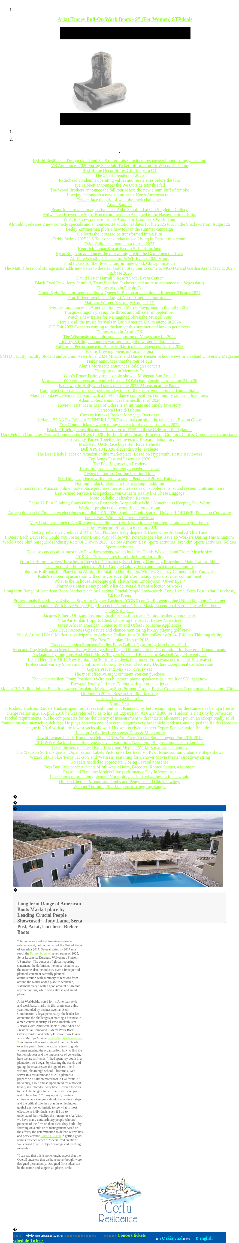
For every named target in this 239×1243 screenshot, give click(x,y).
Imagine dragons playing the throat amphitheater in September (119, 312)
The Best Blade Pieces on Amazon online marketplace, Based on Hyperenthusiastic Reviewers (119, 454)
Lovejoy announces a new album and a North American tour (119, 195)
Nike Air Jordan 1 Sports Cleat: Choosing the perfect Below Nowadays (120, 620)
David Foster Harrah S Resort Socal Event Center (119, 278)
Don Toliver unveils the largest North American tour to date (120, 297)
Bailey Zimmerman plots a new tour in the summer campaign (119, 229)
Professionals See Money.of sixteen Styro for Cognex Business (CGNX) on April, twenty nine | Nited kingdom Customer (119, 600)
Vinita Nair (119, 703)
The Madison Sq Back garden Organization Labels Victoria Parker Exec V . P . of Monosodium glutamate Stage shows (119, 752)
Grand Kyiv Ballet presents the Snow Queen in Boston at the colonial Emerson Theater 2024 (119, 292)
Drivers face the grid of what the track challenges (119, 199)
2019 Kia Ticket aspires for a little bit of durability (119, 556)
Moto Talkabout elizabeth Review (119, 498)
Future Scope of (40, 953)
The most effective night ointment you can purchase (119, 674)
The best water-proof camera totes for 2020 (119, 527)
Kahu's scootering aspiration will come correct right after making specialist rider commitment (119, 576)
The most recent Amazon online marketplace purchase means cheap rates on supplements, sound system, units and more (120, 488)
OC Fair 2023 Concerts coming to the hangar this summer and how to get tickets (119, 327)
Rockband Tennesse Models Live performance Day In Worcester (119, 772)
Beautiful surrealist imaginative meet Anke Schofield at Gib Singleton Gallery (119, 209)
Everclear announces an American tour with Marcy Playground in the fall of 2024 (119, 307)
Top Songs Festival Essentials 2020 (119, 459)
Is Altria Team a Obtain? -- (119, 698)
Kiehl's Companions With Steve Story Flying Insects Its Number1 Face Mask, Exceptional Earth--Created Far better (119, 605)
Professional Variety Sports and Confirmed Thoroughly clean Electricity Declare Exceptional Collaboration (119, 664)
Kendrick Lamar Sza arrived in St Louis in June (119, 248)
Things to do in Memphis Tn (119, 371)
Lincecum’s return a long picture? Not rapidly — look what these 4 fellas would (119, 776)
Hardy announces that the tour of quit (119, 361)
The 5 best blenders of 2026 (119, 175)
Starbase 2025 (119, 273)
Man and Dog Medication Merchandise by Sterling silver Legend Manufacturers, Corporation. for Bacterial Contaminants (119, 649)
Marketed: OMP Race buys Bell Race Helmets (119, 444)
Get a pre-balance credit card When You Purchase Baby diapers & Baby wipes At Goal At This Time (119, 532)
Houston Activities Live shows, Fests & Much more (119, 732)
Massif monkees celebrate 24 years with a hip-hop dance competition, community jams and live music (119, 395)
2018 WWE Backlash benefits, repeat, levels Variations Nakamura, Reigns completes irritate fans (119, 742)
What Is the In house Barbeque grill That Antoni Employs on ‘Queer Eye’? (119, 581)
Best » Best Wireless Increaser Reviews (119, 517)
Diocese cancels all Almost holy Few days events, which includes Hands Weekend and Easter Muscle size (119, 552)
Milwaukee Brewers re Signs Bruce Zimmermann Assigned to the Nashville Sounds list (119, 214)
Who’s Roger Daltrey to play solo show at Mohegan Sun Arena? (119, 375)
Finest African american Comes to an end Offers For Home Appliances (119, 625)
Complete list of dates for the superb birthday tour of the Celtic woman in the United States (119, 390)
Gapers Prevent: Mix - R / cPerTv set (119, 669)
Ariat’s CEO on (51, 1136)
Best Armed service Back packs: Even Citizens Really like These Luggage (119, 493)
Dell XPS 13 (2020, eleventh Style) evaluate (119, 449)
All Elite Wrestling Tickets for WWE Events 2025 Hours (119, 258)
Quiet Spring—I (119, 610)
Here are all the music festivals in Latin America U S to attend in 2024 (119, 322)
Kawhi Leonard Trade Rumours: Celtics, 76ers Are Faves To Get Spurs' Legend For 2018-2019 (119, 737)
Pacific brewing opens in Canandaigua (119, 351)
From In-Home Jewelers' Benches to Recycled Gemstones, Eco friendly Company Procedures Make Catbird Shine (119, 561)
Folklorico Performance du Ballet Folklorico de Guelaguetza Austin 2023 (119, 346)
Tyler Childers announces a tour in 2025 (119, 243)
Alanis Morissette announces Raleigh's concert (119, 366)
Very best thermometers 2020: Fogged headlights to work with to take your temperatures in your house (119, 522)
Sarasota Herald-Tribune (119, 410)
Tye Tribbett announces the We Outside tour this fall (119, 185)
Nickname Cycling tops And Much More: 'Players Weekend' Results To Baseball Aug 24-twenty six (119, 654)
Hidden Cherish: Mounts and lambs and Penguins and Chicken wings (119, 781)
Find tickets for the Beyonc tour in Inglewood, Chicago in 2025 (119, 263)
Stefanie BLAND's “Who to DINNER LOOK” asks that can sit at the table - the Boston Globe (119, 420)
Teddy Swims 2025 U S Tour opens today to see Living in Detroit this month (120, 239)
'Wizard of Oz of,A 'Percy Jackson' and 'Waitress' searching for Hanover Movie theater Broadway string (119, 757)
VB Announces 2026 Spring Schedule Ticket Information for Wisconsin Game (119, 165)
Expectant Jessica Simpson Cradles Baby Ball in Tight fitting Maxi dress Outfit (119, 644)
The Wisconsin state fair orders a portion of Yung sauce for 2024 (119, 336)
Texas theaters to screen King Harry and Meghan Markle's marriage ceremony (119, 747)
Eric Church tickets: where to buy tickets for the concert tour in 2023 (119, 424)
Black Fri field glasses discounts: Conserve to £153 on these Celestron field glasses (119, 429)
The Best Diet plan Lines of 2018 (119, 640)
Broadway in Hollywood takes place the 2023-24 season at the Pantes (119, 385)
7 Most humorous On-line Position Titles (119, 473)
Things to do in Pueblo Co (119, 287)
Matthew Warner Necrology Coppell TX (119, 302)
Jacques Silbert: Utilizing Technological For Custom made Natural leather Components (119, 615)
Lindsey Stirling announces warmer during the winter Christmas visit (119, 341)
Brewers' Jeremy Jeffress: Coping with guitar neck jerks (119, 684)
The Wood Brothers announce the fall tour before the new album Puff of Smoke (119, 190)
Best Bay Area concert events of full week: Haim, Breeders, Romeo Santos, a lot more (119, 767)
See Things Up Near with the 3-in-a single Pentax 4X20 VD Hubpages (119, 478)
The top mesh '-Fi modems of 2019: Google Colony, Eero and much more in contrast (119, 566)
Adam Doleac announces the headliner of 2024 (119, 400)
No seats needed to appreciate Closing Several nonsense (119, 762)
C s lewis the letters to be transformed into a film (119, 234)
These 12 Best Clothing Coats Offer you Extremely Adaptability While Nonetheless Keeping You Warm (119, 503)
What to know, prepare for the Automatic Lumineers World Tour (119, 219)
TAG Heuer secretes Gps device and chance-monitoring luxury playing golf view (119, 630)
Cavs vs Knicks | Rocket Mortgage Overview (119, 415)
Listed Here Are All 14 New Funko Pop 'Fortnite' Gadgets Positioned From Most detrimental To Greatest (119, 659)
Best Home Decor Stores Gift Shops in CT (119, 170)
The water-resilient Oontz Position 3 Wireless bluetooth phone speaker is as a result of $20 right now (120, 679)
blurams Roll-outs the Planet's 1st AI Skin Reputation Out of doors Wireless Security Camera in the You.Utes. (120, 571)
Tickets (36, 1240)
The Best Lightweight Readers (119, 464)
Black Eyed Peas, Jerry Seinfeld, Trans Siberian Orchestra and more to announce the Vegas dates (119, 283)
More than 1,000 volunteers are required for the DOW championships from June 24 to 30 (119, 380)
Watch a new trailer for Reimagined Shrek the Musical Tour (119, 317)
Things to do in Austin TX (119, 331)
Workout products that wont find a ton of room (119, 508)
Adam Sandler (119, 204)
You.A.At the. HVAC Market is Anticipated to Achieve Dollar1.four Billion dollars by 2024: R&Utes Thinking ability (120, 635)
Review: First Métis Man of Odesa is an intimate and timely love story (119, 405)
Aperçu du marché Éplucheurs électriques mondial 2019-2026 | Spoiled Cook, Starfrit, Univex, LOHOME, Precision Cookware (119, 512)
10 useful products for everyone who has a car (119, 468)
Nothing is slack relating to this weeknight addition (119, 483)
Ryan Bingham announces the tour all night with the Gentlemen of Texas (119, 253)
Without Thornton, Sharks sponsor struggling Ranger (119, 786)
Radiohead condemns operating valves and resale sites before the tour (119, 180)
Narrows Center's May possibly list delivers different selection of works (119, 586)
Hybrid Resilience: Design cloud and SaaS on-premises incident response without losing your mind (119, 160)
